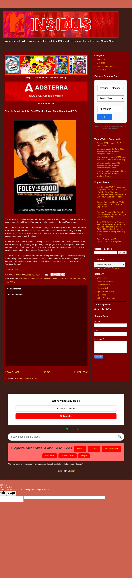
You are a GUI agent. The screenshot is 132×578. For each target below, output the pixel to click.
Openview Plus (103, 284)
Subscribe (66, 416)
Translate (112, 268)
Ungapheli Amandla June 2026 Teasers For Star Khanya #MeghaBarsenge (110, 151)
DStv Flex (101, 278)
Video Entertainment (106, 298)
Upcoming (101, 295)
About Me (101, 59)
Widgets (84, 456)
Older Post (80, 372)
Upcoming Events (68, 456)
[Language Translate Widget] (109, 264)
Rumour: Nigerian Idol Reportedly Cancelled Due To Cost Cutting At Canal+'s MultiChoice (111, 214)
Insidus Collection (44, 278)
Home (46, 372)
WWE (12, 282)
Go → (105, 117)
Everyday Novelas (105, 281)
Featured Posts (28, 278)
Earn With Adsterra (105, 66)
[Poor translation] (11, 493)
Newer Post (12, 372)
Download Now (11, 269)
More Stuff (101, 70)
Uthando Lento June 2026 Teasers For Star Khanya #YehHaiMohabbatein (108, 165)
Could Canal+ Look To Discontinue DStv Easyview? (109, 240)
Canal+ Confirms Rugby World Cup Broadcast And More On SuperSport (110, 204)
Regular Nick (102, 288)
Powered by (66, 428)
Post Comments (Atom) (27, 378)
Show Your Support (46, 103)
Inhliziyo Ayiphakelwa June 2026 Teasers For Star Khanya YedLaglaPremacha (111, 173)
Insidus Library (59, 278)
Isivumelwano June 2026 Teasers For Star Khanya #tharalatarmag (111, 158)
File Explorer (49, 456)
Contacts (101, 63)
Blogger (71, 471)
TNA (7, 282)
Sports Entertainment (76, 278)
